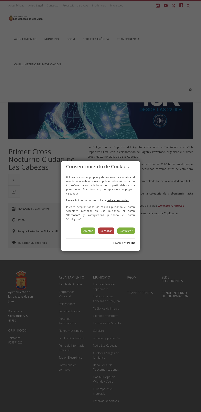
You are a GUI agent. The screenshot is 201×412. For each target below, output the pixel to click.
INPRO (131, 243)
